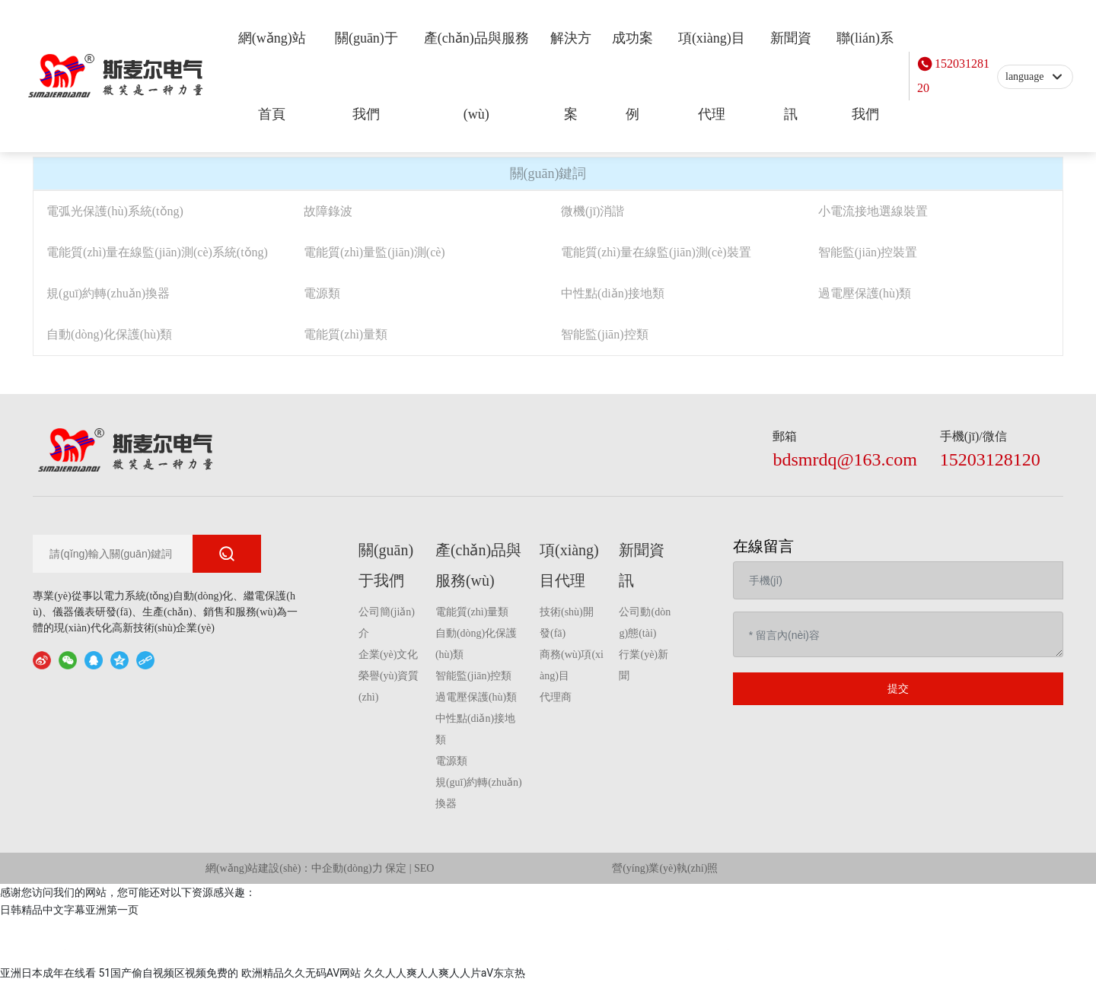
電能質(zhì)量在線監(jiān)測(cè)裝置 (656, 252)
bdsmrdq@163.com (844, 459)
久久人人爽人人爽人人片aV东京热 (445, 973)
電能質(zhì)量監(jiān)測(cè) (374, 252)
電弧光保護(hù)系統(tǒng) (114, 211)
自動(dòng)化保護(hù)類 (109, 334)
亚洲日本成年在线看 (48, 973)
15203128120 (953, 75)
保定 (395, 868)
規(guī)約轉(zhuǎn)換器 (108, 293)
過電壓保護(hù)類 (865, 293)
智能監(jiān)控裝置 (868, 252)
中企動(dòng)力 (346, 868)
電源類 (322, 293)
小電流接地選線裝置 (873, 211)
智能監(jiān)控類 (604, 334)
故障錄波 (328, 211)
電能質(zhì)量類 (345, 334)
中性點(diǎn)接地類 (612, 293)
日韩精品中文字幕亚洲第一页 (69, 910)
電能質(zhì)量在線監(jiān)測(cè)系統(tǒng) (157, 252)
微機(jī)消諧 (593, 211)
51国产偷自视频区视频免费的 (168, 973)
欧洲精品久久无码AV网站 (301, 973)
